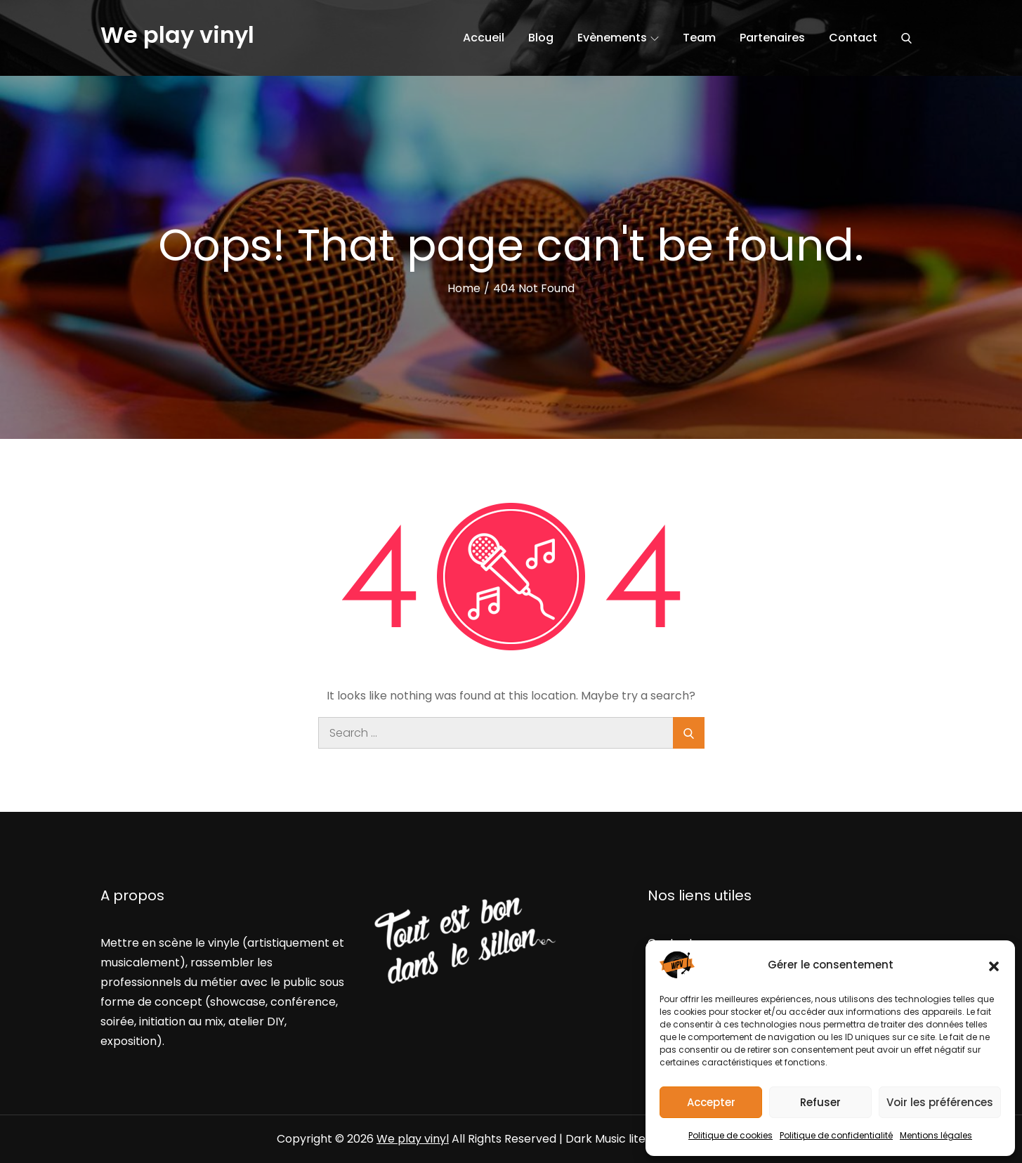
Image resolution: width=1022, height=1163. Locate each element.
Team (699, 37)
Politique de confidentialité (836, 1135)
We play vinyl (177, 35)
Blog (540, 37)
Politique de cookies (730, 1135)
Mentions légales (936, 1135)
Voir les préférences (939, 1102)
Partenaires (772, 37)
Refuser (820, 1102)
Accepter (711, 1102)
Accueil (483, 37)
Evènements (618, 37)
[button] (994, 965)
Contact (853, 37)
